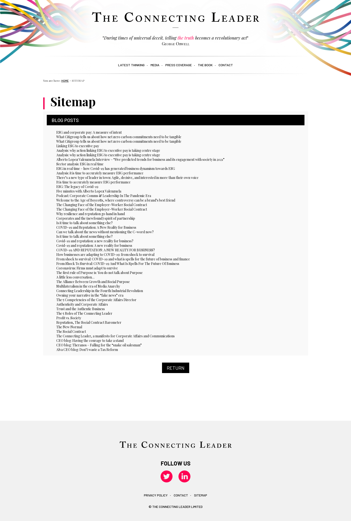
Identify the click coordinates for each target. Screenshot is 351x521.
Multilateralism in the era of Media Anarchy (88, 286)
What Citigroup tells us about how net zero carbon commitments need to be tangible (118, 137)
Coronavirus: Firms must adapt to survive (87, 268)
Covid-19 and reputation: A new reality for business (94, 245)
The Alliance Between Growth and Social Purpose (93, 281)
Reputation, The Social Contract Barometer (88, 322)
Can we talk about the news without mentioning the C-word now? (105, 232)
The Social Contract (71, 331)
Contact (226, 65)
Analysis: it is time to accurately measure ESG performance (99, 173)
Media (155, 65)
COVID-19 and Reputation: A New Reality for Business (96, 227)
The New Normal (69, 327)
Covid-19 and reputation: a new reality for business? (94, 241)
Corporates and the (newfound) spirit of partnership (95, 218)
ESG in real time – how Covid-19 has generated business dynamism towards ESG (115, 168)
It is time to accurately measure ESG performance (93, 182)
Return (175, 368)
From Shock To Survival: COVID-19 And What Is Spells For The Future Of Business (117, 263)
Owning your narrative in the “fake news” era (89, 295)
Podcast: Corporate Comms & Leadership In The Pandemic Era (103, 195)
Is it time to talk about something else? (84, 223)
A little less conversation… (75, 277)
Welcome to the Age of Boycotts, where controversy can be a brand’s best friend (115, 200)
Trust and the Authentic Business (80, 309)
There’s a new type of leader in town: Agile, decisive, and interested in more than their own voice (127, 177)
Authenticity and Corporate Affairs (82, 304)
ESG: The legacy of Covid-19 (77, 186)
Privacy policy (156, 495)
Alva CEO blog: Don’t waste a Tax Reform (87, 349)
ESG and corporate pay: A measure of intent (89, 132)
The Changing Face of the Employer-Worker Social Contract (101, 204)
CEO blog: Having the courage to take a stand (90, 340)
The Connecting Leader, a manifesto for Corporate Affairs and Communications (115, 336)
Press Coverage (178, 65)
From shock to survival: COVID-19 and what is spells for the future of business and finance (123, 259)
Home (65, 80)
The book (205, 65)
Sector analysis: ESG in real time (80, 164)
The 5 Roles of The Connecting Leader (84, 313)
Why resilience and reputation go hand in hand (90, 214)
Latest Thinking (131, 65)
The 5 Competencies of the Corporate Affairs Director (96, 300)
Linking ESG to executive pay (77, 146)
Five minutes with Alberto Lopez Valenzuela (88, 191)
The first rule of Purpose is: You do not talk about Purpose (99, 272)
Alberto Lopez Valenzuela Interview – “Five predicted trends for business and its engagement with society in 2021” (140, 159)
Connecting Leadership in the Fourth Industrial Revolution (99, 290)
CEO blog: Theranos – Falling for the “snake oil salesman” (99, 345)
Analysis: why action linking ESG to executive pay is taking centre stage (108, 150)
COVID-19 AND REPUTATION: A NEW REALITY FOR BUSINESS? (105, 250)
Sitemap (200, 495)
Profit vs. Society (68, 318)
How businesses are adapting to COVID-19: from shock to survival (105, 254)
